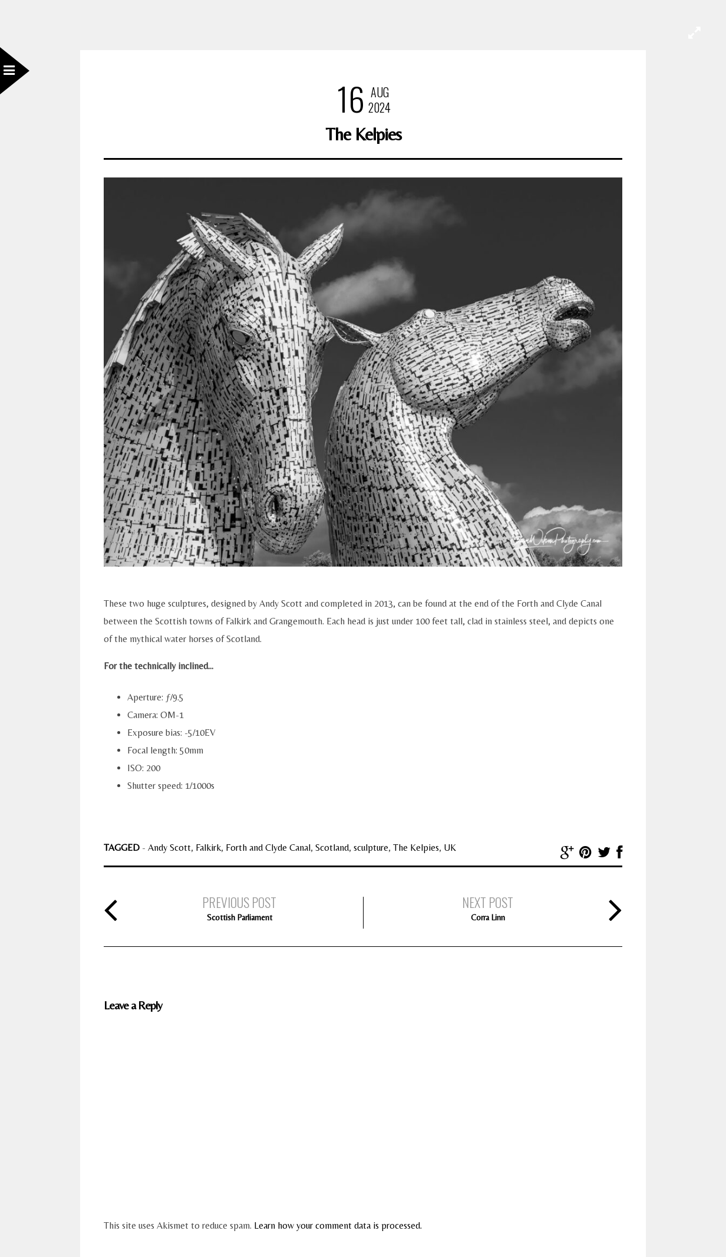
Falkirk (208, 847)
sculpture (371, 847)
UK (450, 847)
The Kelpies (416, 847)
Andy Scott (169, 847)
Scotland (332, 847)
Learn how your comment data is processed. (338, 1225)
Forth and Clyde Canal (268, 847)
